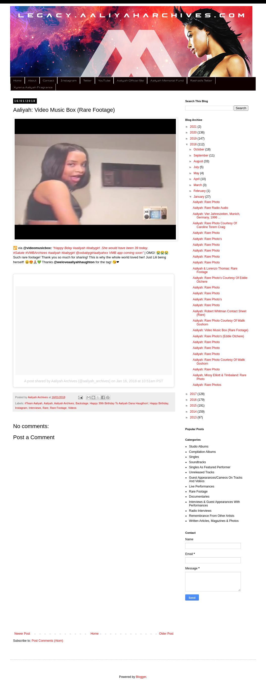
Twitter (87, 80)
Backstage (82, 403)
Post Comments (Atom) (47, 640)
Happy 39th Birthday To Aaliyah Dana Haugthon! (119, 403)
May (197, 173)
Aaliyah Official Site (130, 80)
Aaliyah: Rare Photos (207, 385)
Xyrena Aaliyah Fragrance (33, 87)
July (197, 167)
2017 (194, 394)
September (201, 155)
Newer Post (22, 633)
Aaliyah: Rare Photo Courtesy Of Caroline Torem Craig (215, 225)
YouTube (104, 80)
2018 (194, 144)
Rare (45, 407)
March (198, 185)
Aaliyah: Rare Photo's (207, 239)
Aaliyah (48, 403)
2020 (194, 132)
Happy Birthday (159, 403)
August (199, 161)
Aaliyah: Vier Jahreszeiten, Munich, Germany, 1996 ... (216, 215)
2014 (194, 411)
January (199, 196)
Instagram (69, 80)
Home (17, 80)
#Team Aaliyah (33, 403)
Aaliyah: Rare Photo (206, 202)
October (199, 149)
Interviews (35, 407)
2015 (194, 405)
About (32, 80)
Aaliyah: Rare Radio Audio (210, 208)
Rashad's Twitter (201, 80)
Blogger (141, 677)
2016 (194, 400)
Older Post (166, 633)
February (200, 191)
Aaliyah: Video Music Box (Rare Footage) (220, 330)
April (197, 179)
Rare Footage (58, 407)
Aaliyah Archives (64, 403)
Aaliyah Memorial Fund (167, 80)
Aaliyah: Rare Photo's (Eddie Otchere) (218, 336)
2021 (194, 126)
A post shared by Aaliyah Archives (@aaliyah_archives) (67, 381)
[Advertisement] (94, 590)
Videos (72, 407)
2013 (194, 417)
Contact (48, 80)
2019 (194, 138)
